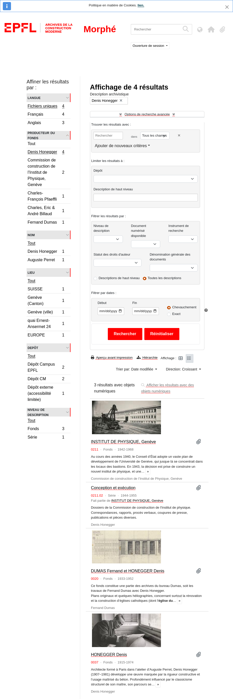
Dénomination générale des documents (170, 257)
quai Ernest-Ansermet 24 (45, 323)
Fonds (45, 429)
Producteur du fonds (41, 135)
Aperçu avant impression (112, 357)
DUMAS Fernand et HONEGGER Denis (127, 571)
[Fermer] (227, 7)
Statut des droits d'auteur (112, 254)
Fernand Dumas (45, 222)
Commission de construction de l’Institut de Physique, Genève (45, 172)
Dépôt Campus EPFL (45, 367)
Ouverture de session (149, 46)
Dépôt (98, 170)
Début (102, 303)
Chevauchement (184, 307)
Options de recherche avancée (147, 114)
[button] (211, 29)
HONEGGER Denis (109, 654)
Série (45, 437)
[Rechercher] (155, 29)
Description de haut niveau (113, 189)
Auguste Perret (45, 260)
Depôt (33, 347)
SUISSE (45, 289)
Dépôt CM (45, 379)
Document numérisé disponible (138, 231)
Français (45, 115)
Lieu (31, 272)
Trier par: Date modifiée (135, 369)
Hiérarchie (147, 357)
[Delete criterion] (179, 135)
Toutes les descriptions (164, 278)
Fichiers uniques (45, 106)
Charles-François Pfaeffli (45, 196)
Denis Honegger (45, 152)
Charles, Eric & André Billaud (45, 210)
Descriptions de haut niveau (119, 278)
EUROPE (45, 335)
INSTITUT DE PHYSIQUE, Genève (123, 441)
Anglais (45, 123)
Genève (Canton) (45, 300)
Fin (134, 303)
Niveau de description (38, 412)
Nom (31, 234)
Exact (176, 314)
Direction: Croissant (182, 369)
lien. (140, 5)
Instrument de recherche (178, 228)
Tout (31, 143)
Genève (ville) (45, 312)
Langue (34, 97)
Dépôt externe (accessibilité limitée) (45, 393)
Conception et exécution (113, 487)
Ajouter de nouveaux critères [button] (121, 146)
